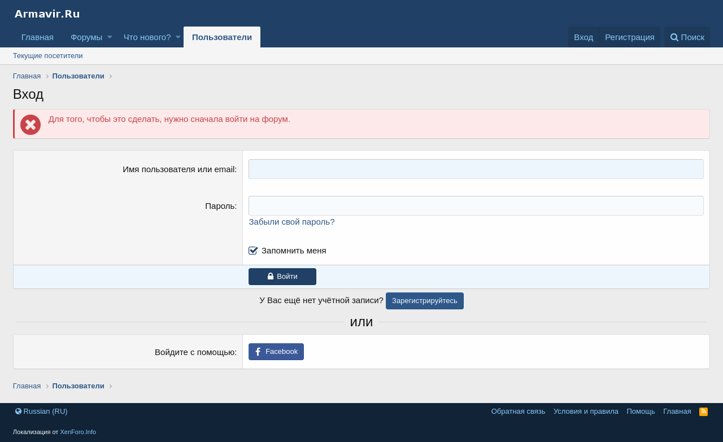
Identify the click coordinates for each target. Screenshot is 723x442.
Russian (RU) (41, 411)
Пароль (219, 206)
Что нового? (147, 37)
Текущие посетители (48, 55)
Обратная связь (518, 411)
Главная (37, 37)
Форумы (86, 37)
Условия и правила (586, 411)
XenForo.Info (78, 431)
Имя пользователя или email (178, 169)
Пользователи (222, 37)
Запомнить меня (294, 250)
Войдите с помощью (194, 352)
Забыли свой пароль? (291, 221)
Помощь (641, 411)
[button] (109, 37)
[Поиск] (687, 37)
